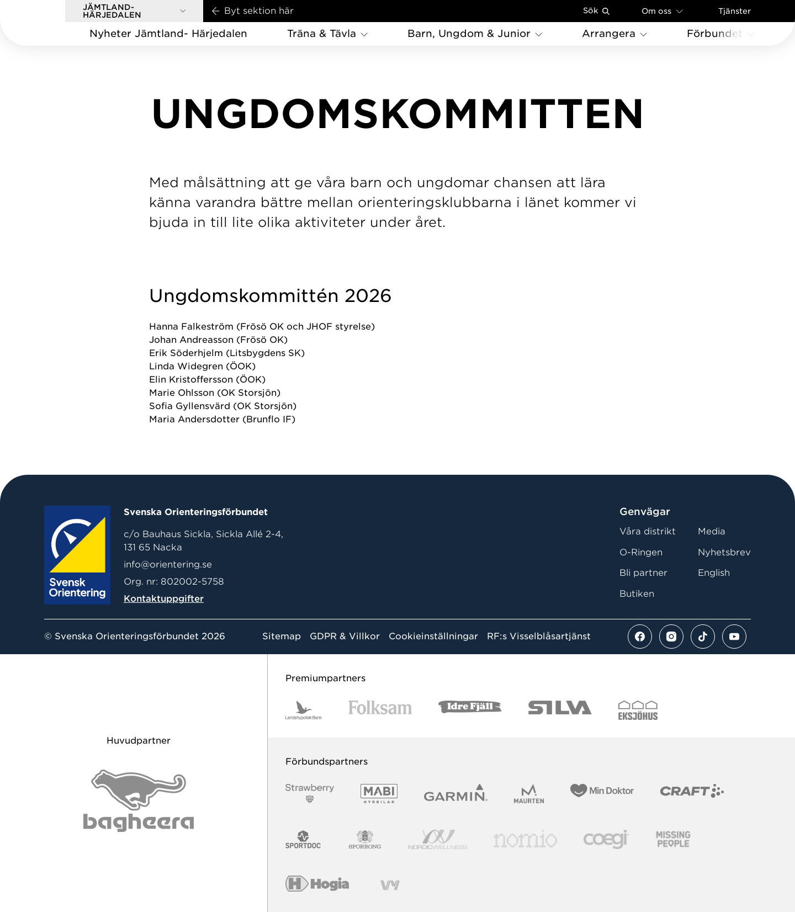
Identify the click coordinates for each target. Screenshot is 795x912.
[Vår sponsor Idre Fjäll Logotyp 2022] (470, 710)
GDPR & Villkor (345, 636)
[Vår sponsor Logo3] (606, 839)
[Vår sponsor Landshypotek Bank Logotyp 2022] (303, 710)
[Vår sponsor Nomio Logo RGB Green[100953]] (525, 839)
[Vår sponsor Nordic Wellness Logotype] (438, 839)
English (714, 573)
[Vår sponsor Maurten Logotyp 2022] (529, 793)
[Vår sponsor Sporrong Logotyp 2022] (365, 839)
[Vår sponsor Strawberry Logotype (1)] (309, 793)
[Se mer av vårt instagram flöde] (671, 636)
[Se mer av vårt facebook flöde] (640, 636)
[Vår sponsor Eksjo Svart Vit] (638, 710)
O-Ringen (640, 552)
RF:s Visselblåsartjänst (539, 636)
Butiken (636, 593)
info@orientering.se (168, 564)
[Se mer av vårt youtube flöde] (734, 636)
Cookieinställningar (433, 636)
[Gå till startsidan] (50, 23)
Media (711, 531)
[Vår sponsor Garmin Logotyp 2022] (455, 793)
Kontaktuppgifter (164, 598)
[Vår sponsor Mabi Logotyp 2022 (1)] (379, 793)
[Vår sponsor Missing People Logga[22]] (673, 839)
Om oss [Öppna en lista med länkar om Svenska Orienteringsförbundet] (662, 10)
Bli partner (643, 573)
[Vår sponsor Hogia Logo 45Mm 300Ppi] (317, 885)
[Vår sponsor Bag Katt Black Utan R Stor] (138, 801)
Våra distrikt (647, 531)
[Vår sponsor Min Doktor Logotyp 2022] (602, 793)
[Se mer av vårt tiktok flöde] (703, 636)
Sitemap (281, 636)
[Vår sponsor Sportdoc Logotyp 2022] (303, 839)
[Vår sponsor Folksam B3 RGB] (380, 710)
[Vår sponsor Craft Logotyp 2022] (692, 793)
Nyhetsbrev (724, 552)
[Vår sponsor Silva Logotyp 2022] (560, 710)
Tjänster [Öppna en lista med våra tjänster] (734, 11)
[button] (134, 11)
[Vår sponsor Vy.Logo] (389, 885)
